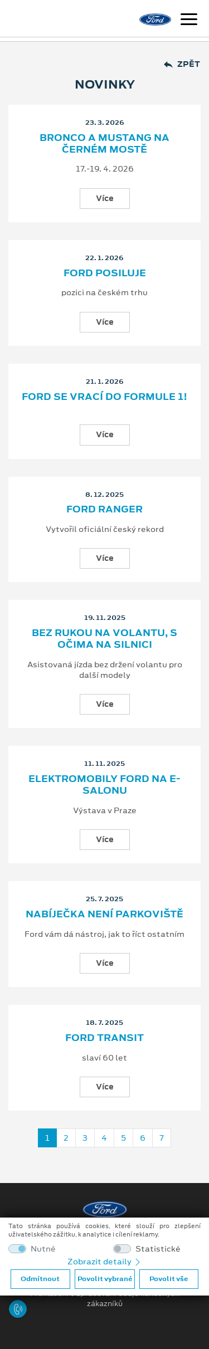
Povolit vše (168, 1278)
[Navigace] (189, 21)
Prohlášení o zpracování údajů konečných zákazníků (104, 1299)
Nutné (43, 1249)
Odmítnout (40, 1278)
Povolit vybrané (104, 1278)
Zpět (182, 64)
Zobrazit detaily (104, 1261)
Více (105, 198)
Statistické (158, 1249)
